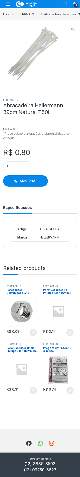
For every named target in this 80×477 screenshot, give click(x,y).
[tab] (17, 209)
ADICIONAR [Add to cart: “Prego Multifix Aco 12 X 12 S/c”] (70, 390)
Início (6, 14)
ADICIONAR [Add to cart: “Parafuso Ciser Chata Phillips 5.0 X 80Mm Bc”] (33, 390)
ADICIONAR (29, 181)
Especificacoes (17, 208)
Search (65, 4)
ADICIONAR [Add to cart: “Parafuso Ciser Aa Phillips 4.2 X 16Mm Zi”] (70, 332)
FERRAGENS (27, 14)
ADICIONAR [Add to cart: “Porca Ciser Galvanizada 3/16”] (33, 332)
